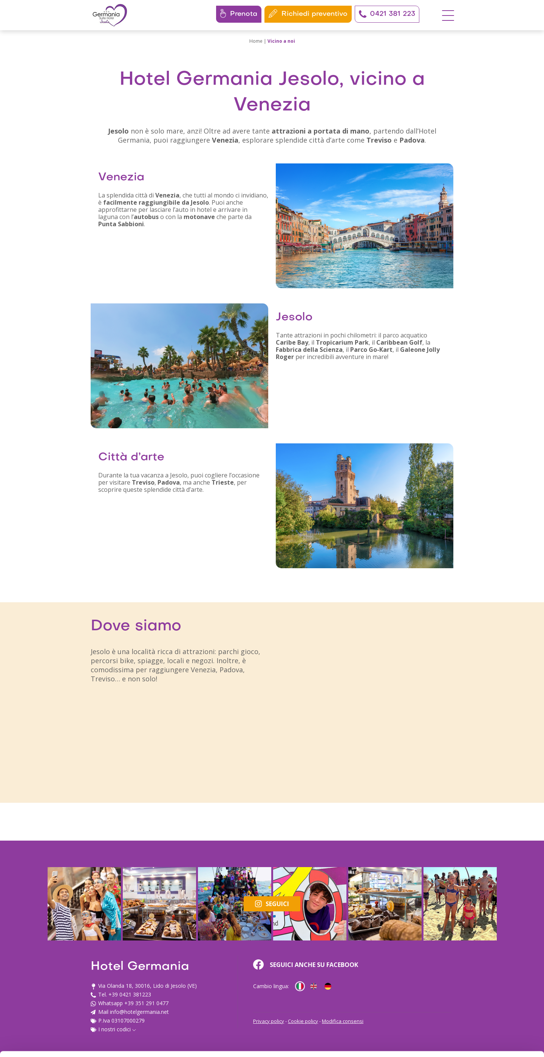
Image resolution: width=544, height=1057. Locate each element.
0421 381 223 (387, 14)
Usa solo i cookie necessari (481, 1009)
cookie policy (118, 1021)
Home (256, 41)
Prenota (238, 13)
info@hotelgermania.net (133, 994)
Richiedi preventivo (308, 13)
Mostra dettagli (119, 1042)
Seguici (272, 904)
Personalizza (481, 984)
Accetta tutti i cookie (481, 959)
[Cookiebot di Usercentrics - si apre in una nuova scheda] (49, 1042)
